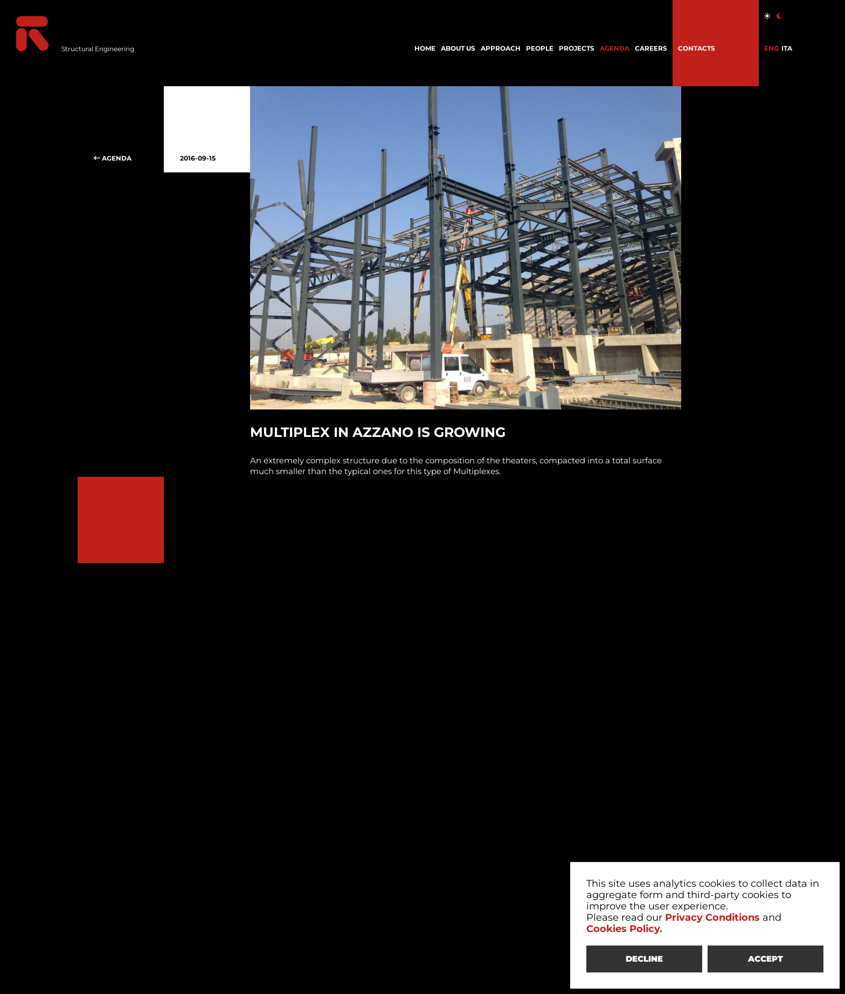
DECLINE (644, 959)
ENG (771, 48)
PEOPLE (539, 48)
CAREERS (651, 48)
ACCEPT (765, 959)
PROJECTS (576, 48)
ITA (786, 48)
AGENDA (614, 48)
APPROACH (501, 48)
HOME (424, 48)
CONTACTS (696, 48)
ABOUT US (458, 48)
